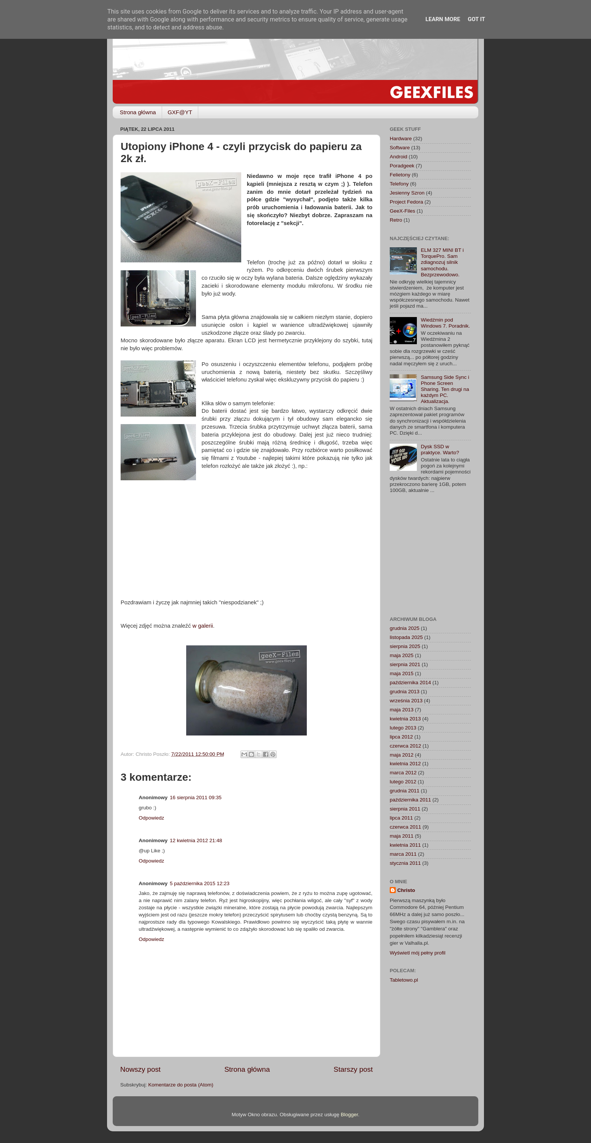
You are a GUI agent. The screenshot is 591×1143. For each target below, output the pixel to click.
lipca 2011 (401, 818)
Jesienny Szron (407, 193)
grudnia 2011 (405, 791)
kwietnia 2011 (405, 845)
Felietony (400, 175)
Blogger (349, 1114)
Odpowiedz (151, 818)
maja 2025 (401, 655)
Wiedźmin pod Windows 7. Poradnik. (445, 323)
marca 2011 (403, 854)
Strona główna (138, 112)
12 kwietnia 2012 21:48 (196, 840)
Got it (476, 19)
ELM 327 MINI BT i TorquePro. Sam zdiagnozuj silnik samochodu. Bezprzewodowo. (442, 262)
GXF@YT (180, 112)
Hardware (401, 138)
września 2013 (406, 700)
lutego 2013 (403, 728)
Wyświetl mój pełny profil (418, 953)
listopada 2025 (406, 637)
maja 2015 (401, 673)
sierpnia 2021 (405, 664)
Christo (406, 890)
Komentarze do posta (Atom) (180, 1085)
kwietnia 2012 (405, 763)
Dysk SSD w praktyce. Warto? (440, 449)
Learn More (443, 19)
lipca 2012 (401, 737)
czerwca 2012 (405, 746)
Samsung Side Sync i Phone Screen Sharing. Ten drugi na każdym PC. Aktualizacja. (445, 389)
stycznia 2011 (405, 863)
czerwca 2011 (405, 827)
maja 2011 (401, 836)
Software (400, 147)
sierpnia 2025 (405, 646)
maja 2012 (401, 755)
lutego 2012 (403, 781)
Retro (396, 220)
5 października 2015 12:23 (200, 883)
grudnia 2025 (405, 628)
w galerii (203, 626)
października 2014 (410, 682)
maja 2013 (401, 709)
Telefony (399, 184)
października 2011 (410, 800)
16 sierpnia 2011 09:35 (196, 797)
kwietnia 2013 (405, 719)
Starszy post (353, 1069)
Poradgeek (402, 166)
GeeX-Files (402, 211)
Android (398, 156)
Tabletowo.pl (404, 980)
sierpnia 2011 (405, 809)
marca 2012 (403, 772)
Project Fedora (406, 202)
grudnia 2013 (405, 691)
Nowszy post (140, 1069)
